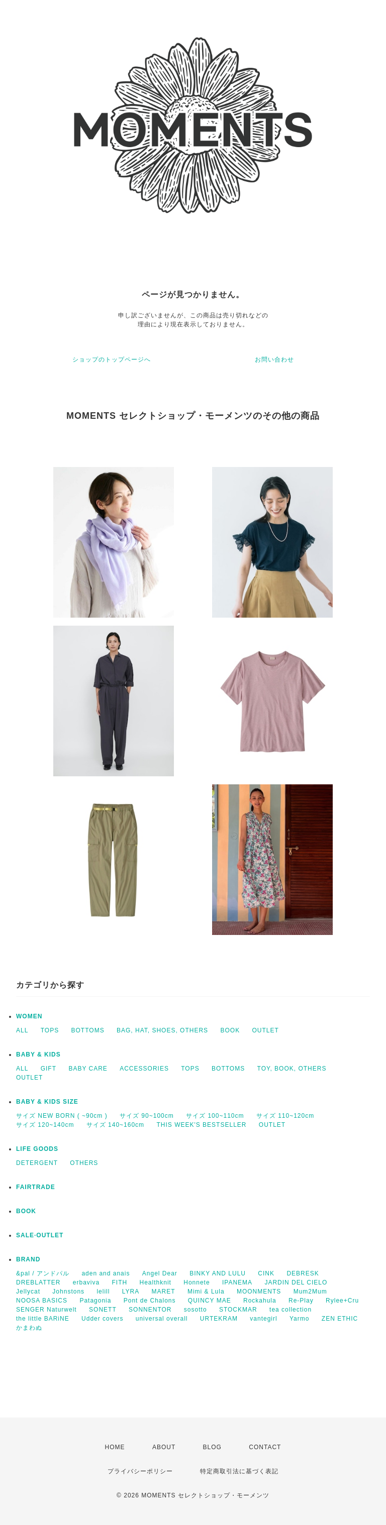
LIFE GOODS (37, 1148)
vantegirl (263, 1318)
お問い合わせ (274, 359)
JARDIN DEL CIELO (295, 1282)
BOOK (230, 1030)
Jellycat (28, 1291)
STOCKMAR (238, 1309)
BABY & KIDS (38, 1054)
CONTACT (265, 1447)
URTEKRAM (219, 1318)
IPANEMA (237, 1282)
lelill (103, 1291)
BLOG (212, 1447)
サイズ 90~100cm (147, 1115)
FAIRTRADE (35, 1187)
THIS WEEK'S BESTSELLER (201, 1124)
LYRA (130, 1291)
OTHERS (84, 1162)
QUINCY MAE (209, 1300)
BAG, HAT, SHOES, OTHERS (162, 1030)
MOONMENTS (259, 1291)
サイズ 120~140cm (45, 1124)
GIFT (48, 1068)
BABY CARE (87, 1068)
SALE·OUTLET (39, 1235)
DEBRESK (302, 1273)
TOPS (50, 1030)
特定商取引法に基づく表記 (239, 1471)
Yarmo (299, 1318)
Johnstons (68, 1291)
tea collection (290, 1309)
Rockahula (259, 1300)
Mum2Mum (310, 1291)
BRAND (28, 1259)
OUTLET (265, 1030)
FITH (120, 1282)
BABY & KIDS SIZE (47, 1101)
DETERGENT (37, 1162)
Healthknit (155, 1282)
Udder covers (102, 1318)
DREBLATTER (38, 1282)
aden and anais (105, 1273)
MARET (163, 1291)
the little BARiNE (42, 1318)
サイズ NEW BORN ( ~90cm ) (62, 1115)
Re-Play (301, 1300)
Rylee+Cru (342, 1300)
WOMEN (29, 1016)
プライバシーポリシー (140, 1471)
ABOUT (163, 1447)
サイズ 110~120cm (285, 1115)
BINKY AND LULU (217, 1273)
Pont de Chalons (150, 1300)
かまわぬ (29, 1327)
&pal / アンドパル (42, 1273)
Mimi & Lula (206, 1291)
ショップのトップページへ (111, 359)
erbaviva (86, 1282)
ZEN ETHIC (340, 1318)
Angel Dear (159, 1273)
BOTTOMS (88, 1030)
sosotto (195, 1309)
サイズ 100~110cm (215, 1115)
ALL (22, 1030)
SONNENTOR (150, 1309)
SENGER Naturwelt (46, 1309)
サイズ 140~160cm (115, 1124)
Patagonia (95, 1300)
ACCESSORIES (144, 1068)
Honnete (196, 1282)
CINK (266, 1273)
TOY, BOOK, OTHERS (292, 1068)
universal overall (162, 1318)
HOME (115, 1447)
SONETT (103, 1309)
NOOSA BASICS (41, 1300)
